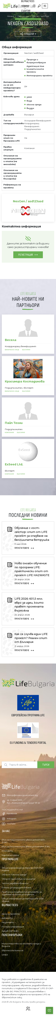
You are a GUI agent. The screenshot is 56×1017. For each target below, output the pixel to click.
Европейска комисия (12, 950)
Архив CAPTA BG (10, 931)
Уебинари (26, 15)
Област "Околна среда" (14, 874)
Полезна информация (13, 926)
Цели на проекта (11, 914)
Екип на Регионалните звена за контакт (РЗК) (26, 846)
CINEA (5, 955)
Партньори (26, 20)
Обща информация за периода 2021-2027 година (22, 869)
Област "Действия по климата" (19, 879)
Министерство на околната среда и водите (21, 944)
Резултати (8, 922)
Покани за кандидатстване (16, 887)
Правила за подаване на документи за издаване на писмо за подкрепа (22, 893)
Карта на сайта (10, 855)
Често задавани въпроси (15, 883)
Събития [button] (25, 10)
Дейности (7, 918)
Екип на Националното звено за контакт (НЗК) (23, 840)
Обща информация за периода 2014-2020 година (23, 899)
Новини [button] (25, 6)
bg (45, 5)
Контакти (7, 851)
